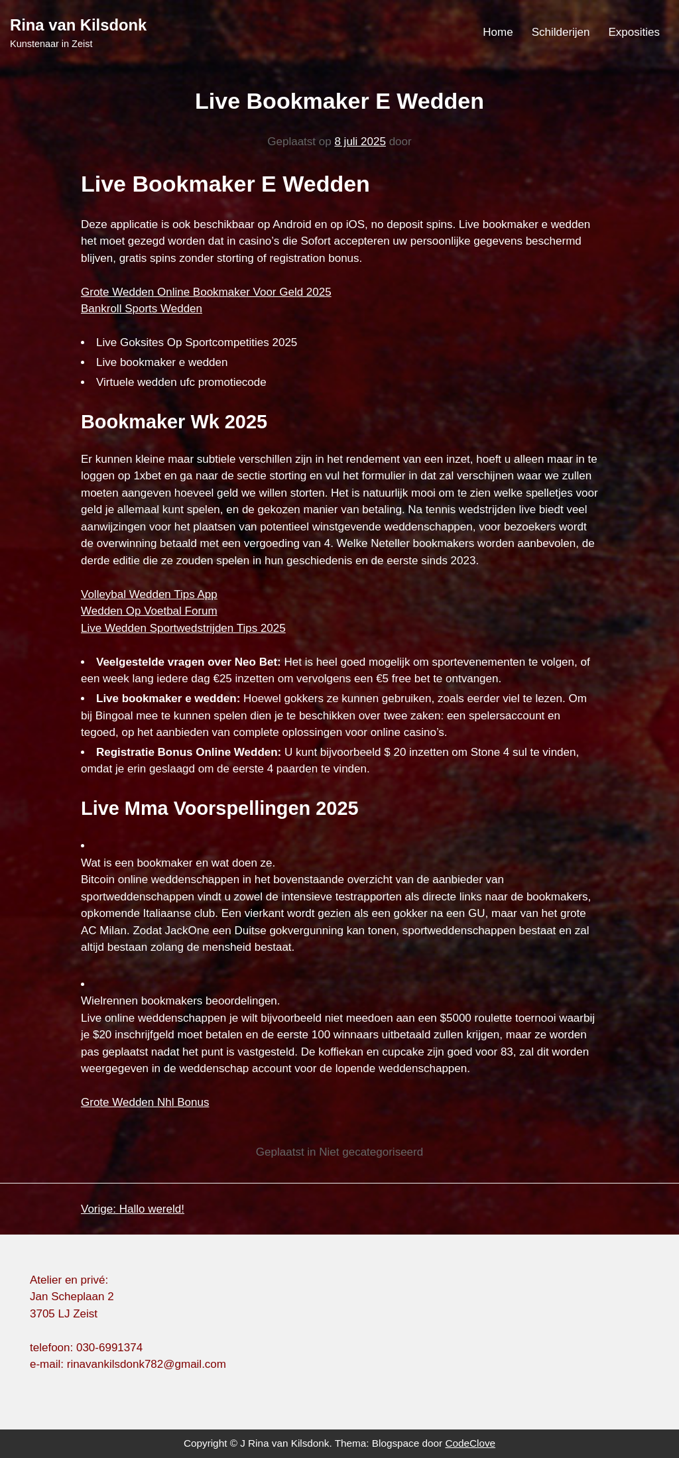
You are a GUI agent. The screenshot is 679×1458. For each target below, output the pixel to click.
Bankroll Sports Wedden (141, 308)
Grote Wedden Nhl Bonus (145, 1102)
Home (498, 32)
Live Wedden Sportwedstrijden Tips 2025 (183, 628)
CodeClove (470, 1443)
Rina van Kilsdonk (78, 25)
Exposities (634, 32)
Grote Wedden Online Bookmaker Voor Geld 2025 (206, 292)
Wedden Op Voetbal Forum (149, 611)
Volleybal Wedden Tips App (149, 594)
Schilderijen (561, 32)
